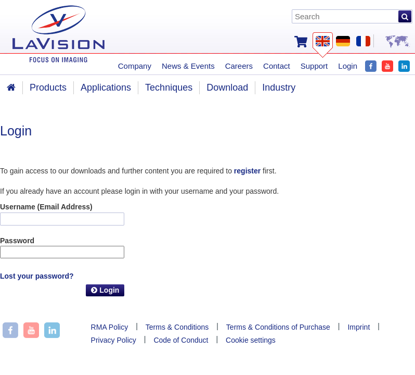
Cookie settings (251, 340)
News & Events (188, 65)
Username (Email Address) (46, 207)
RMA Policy (109, 327)
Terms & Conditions (177, 327)
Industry (278, 87)
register (247, 171)
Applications (106, 87)
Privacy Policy (113, 340)
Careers (239, 65)
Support (314, 65)
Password (17, 240)
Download (227, 87)
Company (134, 65)
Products (48, 87)
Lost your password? (37, 276)
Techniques (168, 87)
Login (105, 290)
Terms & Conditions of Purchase (278, 327)
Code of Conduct (180, 340)
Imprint (358, 327)
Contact (276, 65)
